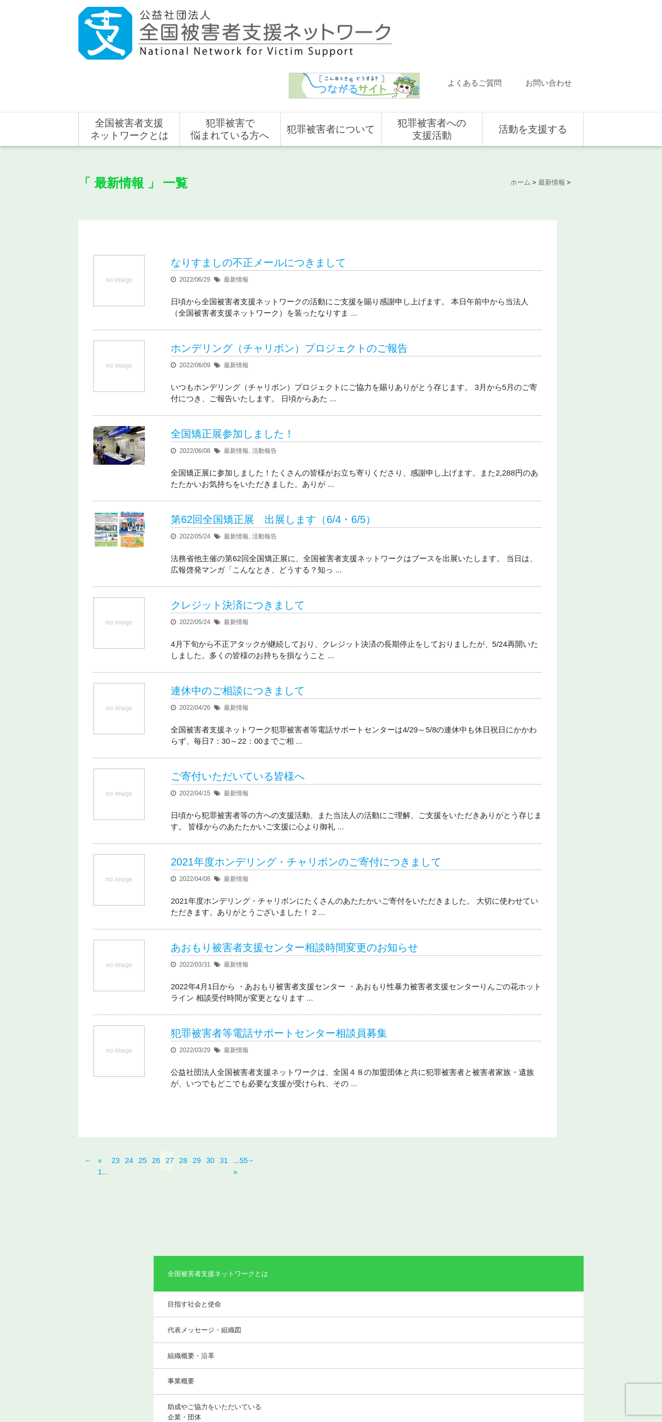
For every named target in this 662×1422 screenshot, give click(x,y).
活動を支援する (533, 68)
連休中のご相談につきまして (238, 676)
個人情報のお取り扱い (500, 1379)
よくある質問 (107, 1281)
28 (183, 1180)
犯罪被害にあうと (324, 1251)
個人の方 (513, 1251)
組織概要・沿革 (497, 273)
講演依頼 (101, 1311)
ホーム (98, 1236)
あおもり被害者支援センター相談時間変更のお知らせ (294, 971)
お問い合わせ (548, 22)
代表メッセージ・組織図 (511, 248)
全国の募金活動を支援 (532, 1326)
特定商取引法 (556, 1379)
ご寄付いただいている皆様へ (238, 761)
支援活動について (425, 1266)
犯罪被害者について (331, 68)
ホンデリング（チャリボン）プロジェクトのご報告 (289, 287)
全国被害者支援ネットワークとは (129, 68)
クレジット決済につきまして (238, 578)
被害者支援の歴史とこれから (333, 1273)
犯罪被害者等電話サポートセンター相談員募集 (279, 1057)
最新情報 (236, 206)
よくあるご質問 (475, 22)
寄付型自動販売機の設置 (535, 1341)
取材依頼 (101, 1326)
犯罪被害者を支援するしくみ (333, 1300)
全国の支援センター (428, 1281)
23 (115, 1180)
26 (156, 1180)
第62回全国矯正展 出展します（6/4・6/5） (273, 481)
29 (197, 1180)
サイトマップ (444, 1379)
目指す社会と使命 (500, 221)
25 (143, 1180)
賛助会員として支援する (535, 1296)
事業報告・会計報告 (504, 362)
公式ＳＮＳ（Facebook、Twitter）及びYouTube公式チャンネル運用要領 (456, 1397)
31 (224, 1180)
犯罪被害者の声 (320, 1321)
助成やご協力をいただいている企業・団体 (521, 331)
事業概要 (487, 300)
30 (210, 1180)
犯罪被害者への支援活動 (432, 68)
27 (170, 1180)
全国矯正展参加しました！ (232, 384)
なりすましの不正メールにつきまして (258, 189)
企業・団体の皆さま (529, 1266)
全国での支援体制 (425, 1251)
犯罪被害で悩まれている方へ (230, 68)
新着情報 (101, 1251)
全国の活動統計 (421, 1296)
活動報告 (264, 401)
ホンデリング (519, 1311)
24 (129, 1180)
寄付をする (516, 1281)
